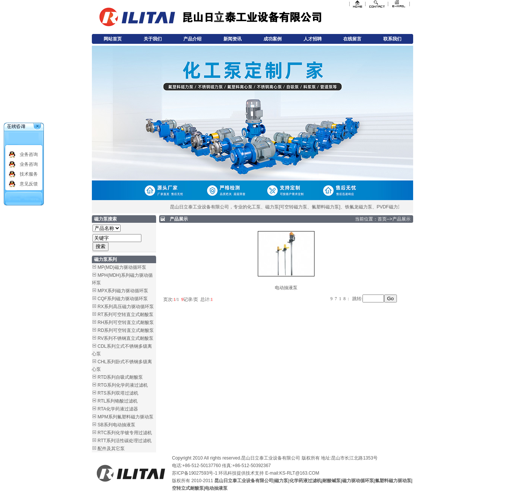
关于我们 (153, 39)
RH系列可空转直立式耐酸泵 (126, 322)
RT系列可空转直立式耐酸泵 (125, 314)
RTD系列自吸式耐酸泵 (120, 377)
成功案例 (272, 39)
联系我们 (392, 39)
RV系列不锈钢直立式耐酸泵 (125, 338)
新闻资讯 (232, 39)
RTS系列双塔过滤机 (118, 393)
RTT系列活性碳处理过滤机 (125, 440)
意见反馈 (29, 184)
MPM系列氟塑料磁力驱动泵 (125, 417)
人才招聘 (313, 39)
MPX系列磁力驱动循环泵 (123, 290)
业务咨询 (29, 154)
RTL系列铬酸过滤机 (118, 401)
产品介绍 (192, 39)
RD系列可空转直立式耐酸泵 (126, 330)
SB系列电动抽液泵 (116, 424)
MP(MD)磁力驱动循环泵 (122, 267)
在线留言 (352, 39)
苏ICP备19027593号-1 (194, 473)
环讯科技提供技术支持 (241, 473)
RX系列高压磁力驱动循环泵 (126, 306)
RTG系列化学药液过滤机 (123, 385)
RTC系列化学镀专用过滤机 (125, 432)
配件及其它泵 (111, 448)
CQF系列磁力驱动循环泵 (123, 298)
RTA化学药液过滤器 (118, 409)
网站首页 (113, 39)
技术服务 (29, 174)
